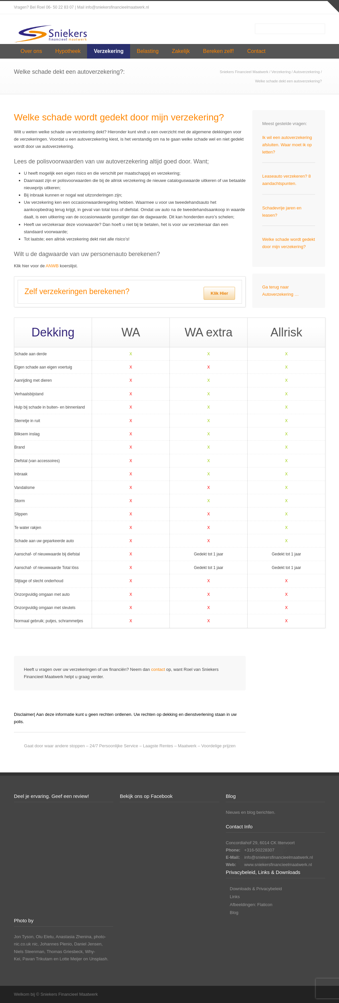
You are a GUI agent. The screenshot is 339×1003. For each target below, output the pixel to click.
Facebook (278, 7)
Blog (234, 912)
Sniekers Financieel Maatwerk (244, 72)
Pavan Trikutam (37, 958)
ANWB (52, 265)
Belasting (148, 51)
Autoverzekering (306, 72)
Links (235, 896)
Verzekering (108, 51)
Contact (256, 51)
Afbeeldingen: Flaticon (251, 904)
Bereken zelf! (218, 51)
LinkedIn (305, 7)
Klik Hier (219, 293)
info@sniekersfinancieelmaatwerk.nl (278, 857)
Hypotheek (68, 51)
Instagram (292, 7)
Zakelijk (181, 51)
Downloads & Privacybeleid (256, 888)
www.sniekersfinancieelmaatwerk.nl (278, 864)
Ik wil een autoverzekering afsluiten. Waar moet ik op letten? (287, 144)
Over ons (31, 51)
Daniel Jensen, (88, 943)
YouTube (318, 7)
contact (158, 669)
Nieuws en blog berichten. (250, 812)
